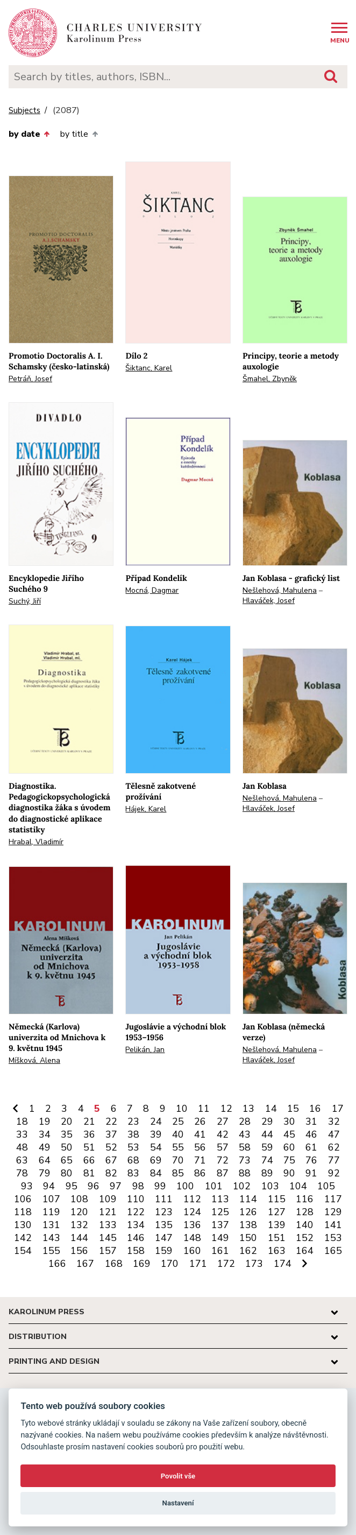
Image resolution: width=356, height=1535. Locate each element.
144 (79, 1237)
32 (334, 1121)
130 (23, 1224)
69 (156, 1160)
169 (142, 1263)
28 (245, 1121)
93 (27, 1186)
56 (200, 1147)
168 (114, 1263)
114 (248, 1199)
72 (223, 1160)
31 (311, 1121)
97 (116, 1186)
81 (89, 1173)
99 (160, 1186)
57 (223, 1147)
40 (178, 1134)
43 (245, 1134)
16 (315, 1108)
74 (267, 1160)
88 (245, 1173)
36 (89, 1134)
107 (51, 1199)
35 (67, 1134)
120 (79, 1211)
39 (156, 1134)
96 (93, 1186)
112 (192, 1199)
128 (305, 1211)
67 (111, 1160)
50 (67, 1147)
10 (182, 1108)
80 (67, 1173)
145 (108, 1237)
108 (79, 1199)
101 (214, 1186)
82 (111, 1173)
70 (178, 1160)
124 (192, 1211)
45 (289, 1134)
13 (248, 1108)
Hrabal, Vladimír (36, 842)
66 (89, 1160)
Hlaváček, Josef (269, 600)
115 (277, 1199)
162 (248, 1250)
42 (223, 1134)
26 (200, 1121)
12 (226, 1108)
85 (178, 1173)
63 (22, 1160)
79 (45, 1173)
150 (248, 1237)
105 (326, 1186)
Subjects (24, 111)
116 (305, 1199)
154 (23, 1250)
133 (108, 1224)
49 (45, 1147)
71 (200, 1160)
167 (85, 1263)
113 (220, 1199)
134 (136, 1224)
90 (289, 1173)
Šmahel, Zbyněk (270, 379)
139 (277, 1224)
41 (200, 1134)
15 (293, 1108)
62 (334, 1147)
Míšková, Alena (34, 1060)
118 (23, 1211)
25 (178, 1121)
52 (111, 1147)
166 (57, 1263)
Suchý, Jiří (25, 601)
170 (170, 1263)
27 (223, 1121)
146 (136, 1237)
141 (333, 1224)
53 (133, 1147)
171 (198, 1263)
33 (22, 1134)
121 (108, 1211)
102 (242, 1186)
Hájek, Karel (145, 809)
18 (22, 1121)
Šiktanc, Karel (148, 368)
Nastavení (178, 1503)
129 (333, 1211)
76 (311, 1160)
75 (289, 1160)
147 (164, 1237)
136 (192, 1224)
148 (192, 1237)
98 (138, 1186)
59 (267, 1147)
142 (23, 1237)
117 (333, 1199)
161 (220, 1250)
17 (338, 1108)
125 (220, 1211)
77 (334, 1160)
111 (164, 1199)
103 (270, 1186)
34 (45, 1134)
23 (133, 1121)
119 (51, 1211)
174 (282, 1263)
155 (51, 1250)
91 (311, 1173)
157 (108, 1250)
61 (311, 1147)
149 (220, 1237)
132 (79, 1224)
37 (111, 1134)
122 (136, 1211)
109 (108, 1199)
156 (79, 1250)
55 (178, 1147)
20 (67, 1121)
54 (156, 1147)
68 (133, 1160)
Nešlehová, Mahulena (280, 590)
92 (334, 1173)
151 (277, 1237)
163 (277, 1250)
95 (71, 1186)
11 (204, 1108)
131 (51, 1224)
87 (223, 1173)
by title (78, 134)
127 (277, 1211)
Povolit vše (178, 1476)
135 (164, 1224)
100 (185, 1186)
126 (248, 1211)
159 (164, 1250)
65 (67, 1160)
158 (136, 1250)
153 (333, 1237)
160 (192, 1250)
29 (267, 1121)
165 (333, 1250)
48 (22, 1147)
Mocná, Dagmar (152, 590)
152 (305, 1237)
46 (311, 1134)
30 (289, 1121)
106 (23, 1199)
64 (45, 1160)
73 (245, 1160)
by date (29, 134)
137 (220, 1224)
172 (226, 1263)
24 (156, 1121)
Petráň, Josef (30, 379)
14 (271, 1108)
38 (133, 1134)
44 (267, 1134)
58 (245, 1147)
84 (156, 1173)
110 (136, 1199)
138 (248, 1224)
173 (254, 1263)
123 (164, 1211)
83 (133, 1173)
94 (49, 1186)
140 (305, 1224)
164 (305, 1250)
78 (22, 1173)
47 (334, 1134)
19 (45, 1121)
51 (89, 1147)
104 (298, 1186)
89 (267, 1173)
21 (89, 1121)
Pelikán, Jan (145, 1050)
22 (111, 1121)
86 (200, 1173)
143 (51, 1237)
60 (289, 1147)
